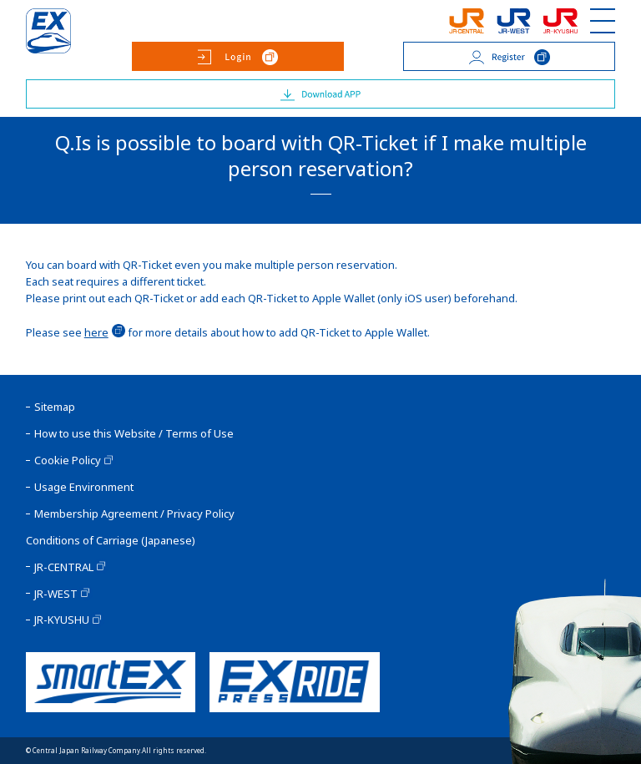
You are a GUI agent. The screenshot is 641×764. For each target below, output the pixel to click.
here (96, 332)
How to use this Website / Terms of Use (134, 434)
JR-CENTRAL (63, 567)
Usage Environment (84, 487)
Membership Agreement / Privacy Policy (134, 514)
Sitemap (54, 407)
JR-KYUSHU (61, 620)
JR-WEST (56, 594)
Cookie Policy (67, 460)
